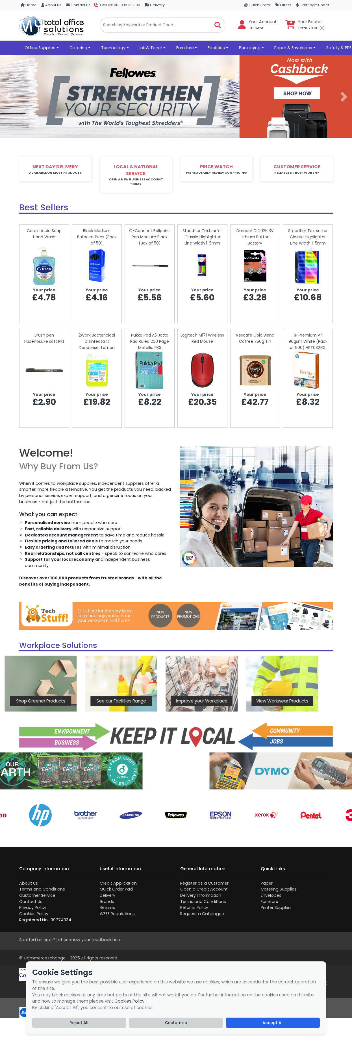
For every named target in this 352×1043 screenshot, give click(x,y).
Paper (267, 883)
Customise (176, 1022)
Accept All (273, 1022)
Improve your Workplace (159, 701)
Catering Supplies (279, 889)
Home (29, 5)
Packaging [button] (249, 48)
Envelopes (271, 895)
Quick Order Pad (116, 889)
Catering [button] (78, 48)
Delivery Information (200, 895)
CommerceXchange (45, 958)
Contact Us (78, 5)
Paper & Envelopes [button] (293, 48)
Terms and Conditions (42, 889)
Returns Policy (194, 907)
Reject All (78, 1022)
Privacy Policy (32, 907)
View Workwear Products (240, 701)
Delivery (155, 5)
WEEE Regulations (117, 914)
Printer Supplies (276, 907)
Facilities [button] (216, 48)
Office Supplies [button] (40, 48)
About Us (51, 5)
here (116, 939)
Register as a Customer (204, 883)
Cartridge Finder (312, 5)
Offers (283, 5)
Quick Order (257, 5)
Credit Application (118, 883)
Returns (107, 907)
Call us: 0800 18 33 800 (120, 5)
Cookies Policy (33, 914)
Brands (107, 901)
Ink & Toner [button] (151, 48)
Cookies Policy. (129, 1001)
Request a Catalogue (202, 914)
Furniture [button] (185, 48)
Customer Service (37, 895)
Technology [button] (113, 48)
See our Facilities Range (79, 701)
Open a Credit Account (204, 889)
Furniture (269, 901)
